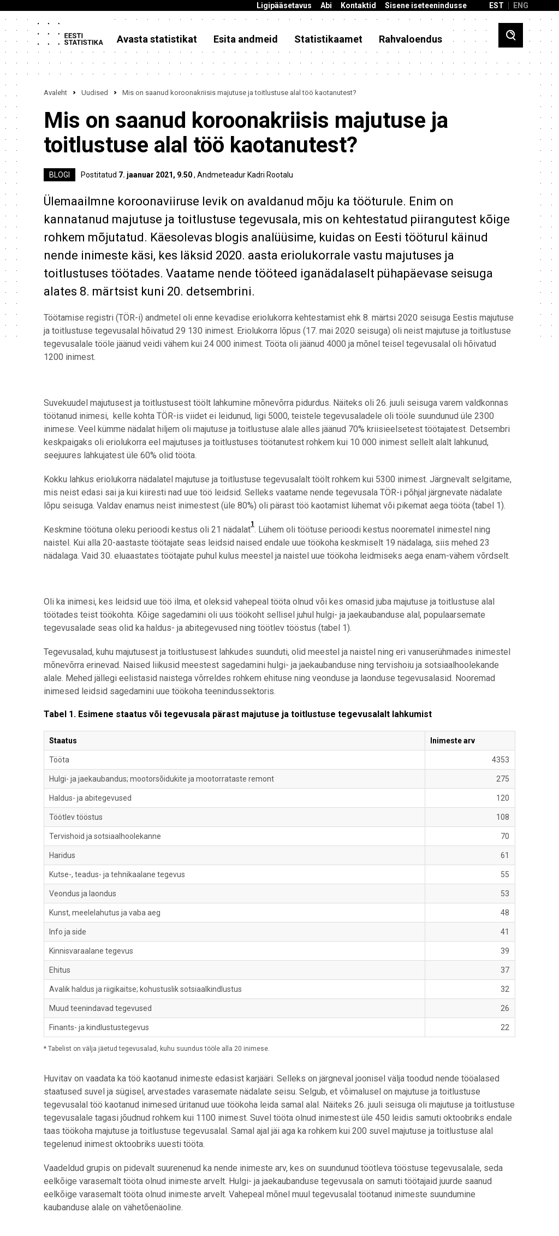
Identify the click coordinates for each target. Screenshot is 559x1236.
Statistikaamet (328, 39)
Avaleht (55, 92)
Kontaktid (358, 6)
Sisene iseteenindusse (426, 6)
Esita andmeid (245, 39)
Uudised (94, 92)
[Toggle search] (510, 35)
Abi (326, 6)
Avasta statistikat (157, 39)
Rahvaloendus (410, 39)
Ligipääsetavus (284, 6)
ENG (520, 5)
